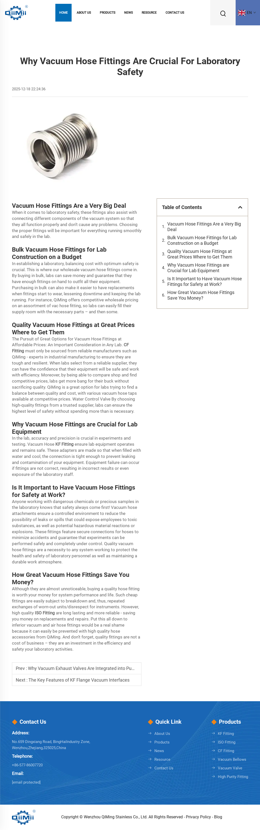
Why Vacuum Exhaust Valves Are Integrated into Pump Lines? (90, 668)
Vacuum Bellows (232, 759)
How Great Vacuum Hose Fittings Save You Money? (200, 295)
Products (107, 12)
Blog (218, 817)
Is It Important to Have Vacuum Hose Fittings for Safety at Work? (204, 281)
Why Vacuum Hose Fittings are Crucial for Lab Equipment (198, 267)
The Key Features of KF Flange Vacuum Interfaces (78, 680)
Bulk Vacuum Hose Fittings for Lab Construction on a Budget (202, 240)
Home (63, 12)
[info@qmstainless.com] (26, 782)
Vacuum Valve (230, 768)
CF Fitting (226, 751)
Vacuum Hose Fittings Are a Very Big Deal (204, 226)
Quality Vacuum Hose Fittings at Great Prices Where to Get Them (200, 254)
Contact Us (175, 12)
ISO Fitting (226, 742)
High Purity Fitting (233, 776)
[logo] (16, 12)
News (128, 12)
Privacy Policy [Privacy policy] (199, 817)
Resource (149, 12)
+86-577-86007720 (27, 765)
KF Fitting (226, 733)
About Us (84, 12)
